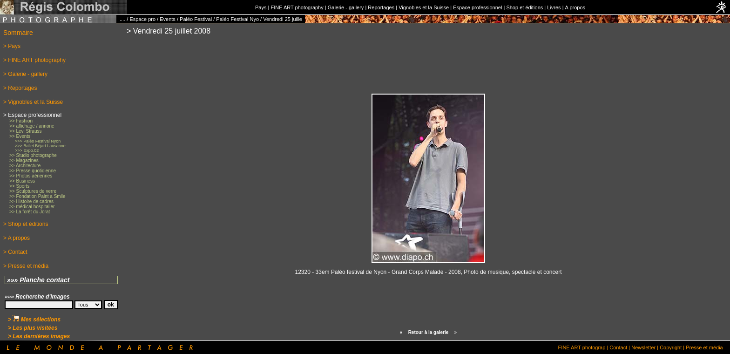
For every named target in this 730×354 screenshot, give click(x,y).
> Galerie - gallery (25, 74)
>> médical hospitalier (31, 206)
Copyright (671, 347)
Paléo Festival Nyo (237, 19)
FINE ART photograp (582, 347)
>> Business (22, 181)
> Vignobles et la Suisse (33, 102)
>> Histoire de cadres (31, 201)
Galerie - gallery (346, 7)
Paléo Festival (196, 19)
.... (122, 19)
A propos (575, 7)
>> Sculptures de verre (32, 191)
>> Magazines (24, 160)
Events (168, 19)
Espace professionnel (477, 7)
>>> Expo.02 (27, 150)
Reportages (381, 7)
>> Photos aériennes (30, 175)
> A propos (16, 238)
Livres (554, 7)
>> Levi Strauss (25, 131)
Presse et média (704, 347)
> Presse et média (25, 266)
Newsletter (643, 347)
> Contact (15, 252)
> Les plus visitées (32, 328)
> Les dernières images (39, 336)
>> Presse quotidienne (32, 170)
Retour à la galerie (428, 332)
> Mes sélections (34, 319)
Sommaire (18, 32)
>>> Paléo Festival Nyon (38, 141)
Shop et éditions (524, 7)
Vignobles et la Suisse (424, 7)
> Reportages (20, 88)
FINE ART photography (296, 7)
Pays (260, 7)
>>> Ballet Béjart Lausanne (40, 145)
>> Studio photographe (33, 155)
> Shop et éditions (25, 224)
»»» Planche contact (38, 280)
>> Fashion (21, 120)
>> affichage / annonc (31, 126)
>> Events (19, 136)
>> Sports (19, 186)
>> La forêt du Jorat (29, 211)
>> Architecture (25, 165)
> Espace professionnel (32, 115)
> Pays (11, 46)
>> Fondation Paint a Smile (37, 196)
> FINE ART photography (34, 60)
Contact (618, 347)
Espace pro (142, 19)
